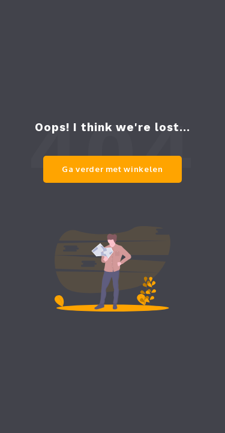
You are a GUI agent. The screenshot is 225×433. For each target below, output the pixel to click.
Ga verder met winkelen (112, 169)
